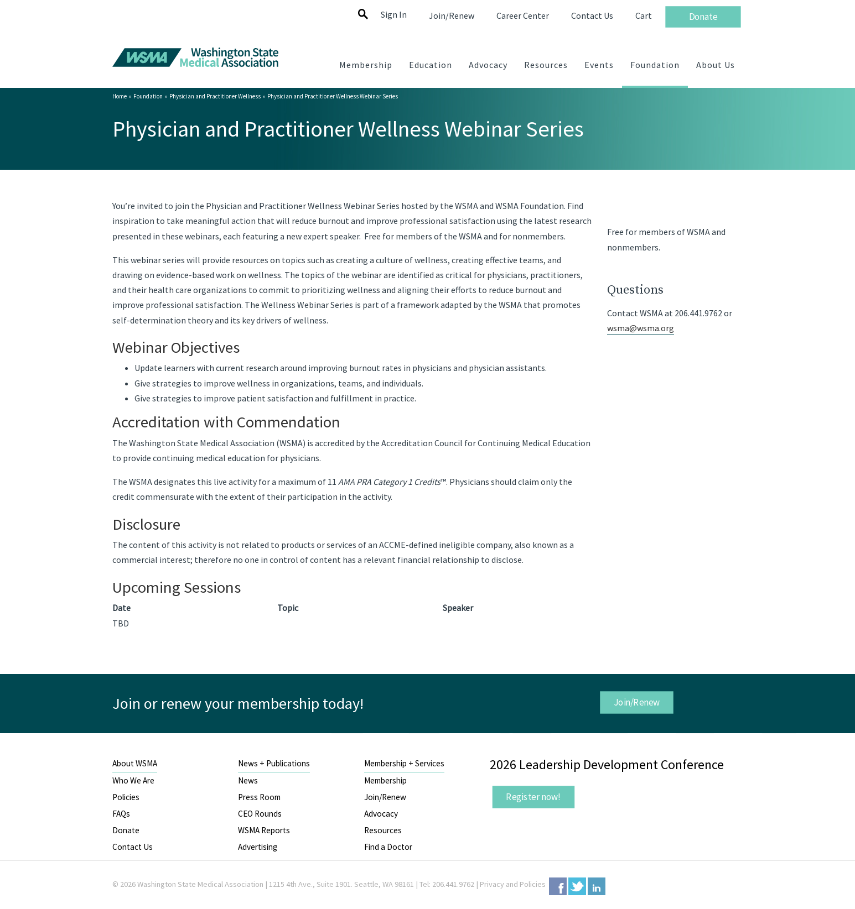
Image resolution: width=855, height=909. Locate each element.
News (248, 780)
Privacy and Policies (513, 884)
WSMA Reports (264, 830)
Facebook (558, 886)
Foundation (148, 96)
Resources (383, 830)
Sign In (394, 14)
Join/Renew (637, 702)
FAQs (121, 813)
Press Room (259, 797)
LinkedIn (596, 886)
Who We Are (133, 780)
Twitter (577, 886)
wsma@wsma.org (640, 327)
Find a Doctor (388, 847)
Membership (385, 780)
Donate (125, 830)
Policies (125, 797)
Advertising (257, 847)
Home (119, 96)
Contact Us (132, 847)
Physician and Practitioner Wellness (215, 96)
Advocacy (381, 813)
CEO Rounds (260, 813)
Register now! (533, 797)
